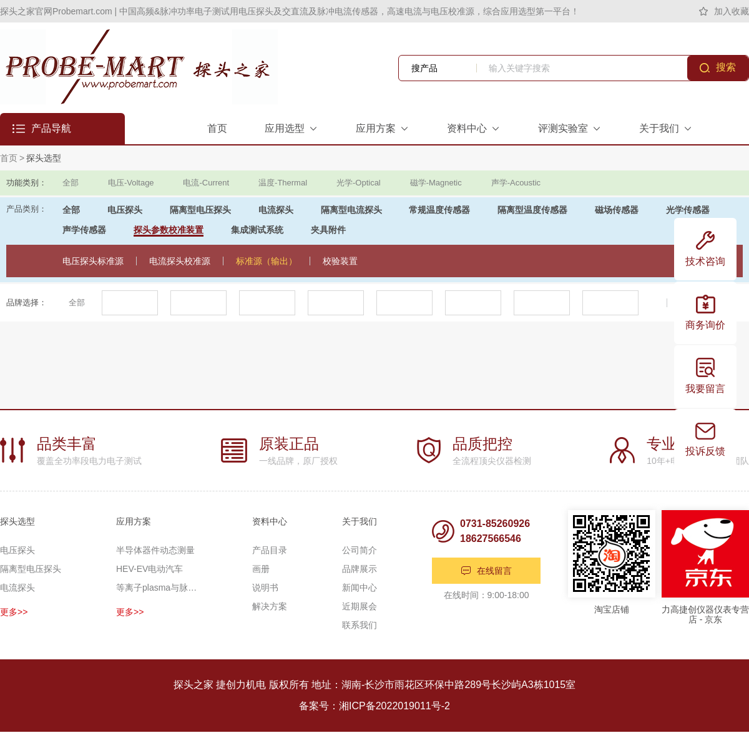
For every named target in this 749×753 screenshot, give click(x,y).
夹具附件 (328, 230)
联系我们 (359, 625)
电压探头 (124, 210)
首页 (8, 158)
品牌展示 (359, 569)
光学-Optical (358, 182)
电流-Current (206, 182)
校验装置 (340, 261)
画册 (261, 569)
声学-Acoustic (516, 182)
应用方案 (133, 521)
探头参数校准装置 (168, 230)
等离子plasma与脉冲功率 (156, 588)
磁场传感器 (617, 210)
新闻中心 (359, 588)
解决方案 (269, 606)
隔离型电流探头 (351, 210)
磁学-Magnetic (436, 182)
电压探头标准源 (93, 261)
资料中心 (269, 521)
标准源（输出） (266, 261)
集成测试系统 (257, 230)
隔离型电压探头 (200, 210)
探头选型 (43, 158)
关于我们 (359, 521)
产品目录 (269, 550)
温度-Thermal (282, 182)
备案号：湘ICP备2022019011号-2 (374, 706)
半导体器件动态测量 (155, 550)
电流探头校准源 (179, 261)
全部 (70, 182)
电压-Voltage (131, 182)
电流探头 (275, 210)
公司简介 (359, 550)
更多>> (13, 612)
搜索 (726, 67)
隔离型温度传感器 (532, 210)
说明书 (265, 588)
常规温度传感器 (439, 210)
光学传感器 (688, 210)
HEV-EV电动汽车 (149, 569)
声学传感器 (84, 230)
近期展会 (359, 606)
